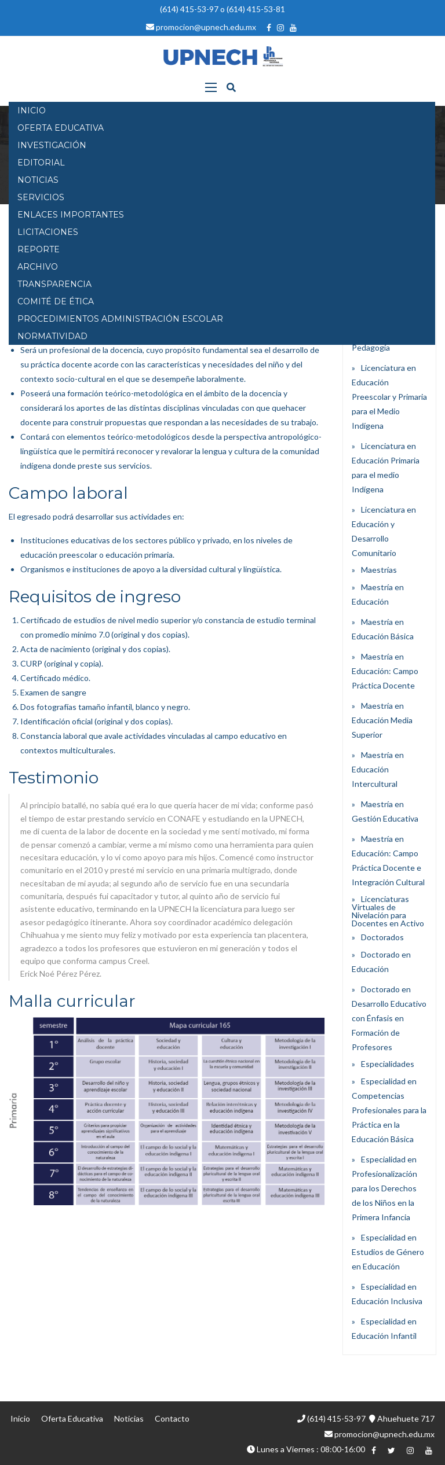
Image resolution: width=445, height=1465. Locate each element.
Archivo (37, 267)
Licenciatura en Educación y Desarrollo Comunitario (384, 531)
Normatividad (52, 336)
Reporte (38, 249)
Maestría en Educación (378, 594)
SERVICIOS (40, 197)
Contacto (172, 1418)
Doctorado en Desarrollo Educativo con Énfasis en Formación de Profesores (389, 1018)
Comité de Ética (55, 301)
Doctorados (382, 937)
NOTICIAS (38, 180)
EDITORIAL (41, 162)
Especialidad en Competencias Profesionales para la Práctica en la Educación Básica (389, 1110)
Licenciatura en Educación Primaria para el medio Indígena (386, 467)
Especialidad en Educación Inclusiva (387, 1294)
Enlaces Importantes (70, 214)
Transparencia (54, 284)
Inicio (20, 1418)
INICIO (31, 110)
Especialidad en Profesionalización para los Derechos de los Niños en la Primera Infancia (384, 1188)
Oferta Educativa (72, 1418)
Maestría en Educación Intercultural (378, 769)
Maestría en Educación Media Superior (382, 720)
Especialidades (387, 1064)
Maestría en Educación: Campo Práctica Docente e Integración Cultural (388, 860)
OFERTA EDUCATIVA (60, 128)
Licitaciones (47, 232)
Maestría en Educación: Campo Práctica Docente (385, 670)
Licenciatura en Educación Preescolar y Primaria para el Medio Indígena (389, 396)
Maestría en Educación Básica (383, 629)
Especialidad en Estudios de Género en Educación (388, 1251)
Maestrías (379, 570)
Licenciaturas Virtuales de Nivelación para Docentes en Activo (388, 911)
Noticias (129, 1418)
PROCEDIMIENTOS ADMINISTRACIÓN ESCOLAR (120, 319)
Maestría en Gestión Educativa (385, 811)
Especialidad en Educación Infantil (384, 1328)
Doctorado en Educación (381, 961)
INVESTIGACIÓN (51, 145)
